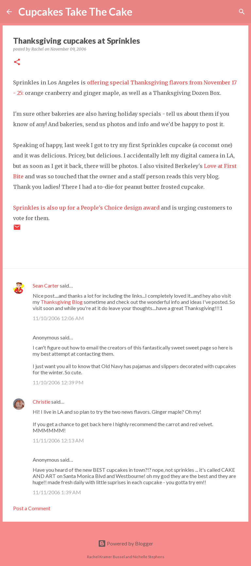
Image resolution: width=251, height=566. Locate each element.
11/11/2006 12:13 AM (58, 440)
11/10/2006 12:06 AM (58, 318)
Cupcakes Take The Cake (75, 11)
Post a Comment (31, 508)
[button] (17, 62)
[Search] (141, 12)
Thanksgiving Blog (62, 302)
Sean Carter (46, 285)
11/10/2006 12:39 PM (58, 382)
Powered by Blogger (125, 543)
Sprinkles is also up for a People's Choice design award (86, 207)
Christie (41, 401)
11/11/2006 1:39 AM (57, 492)
